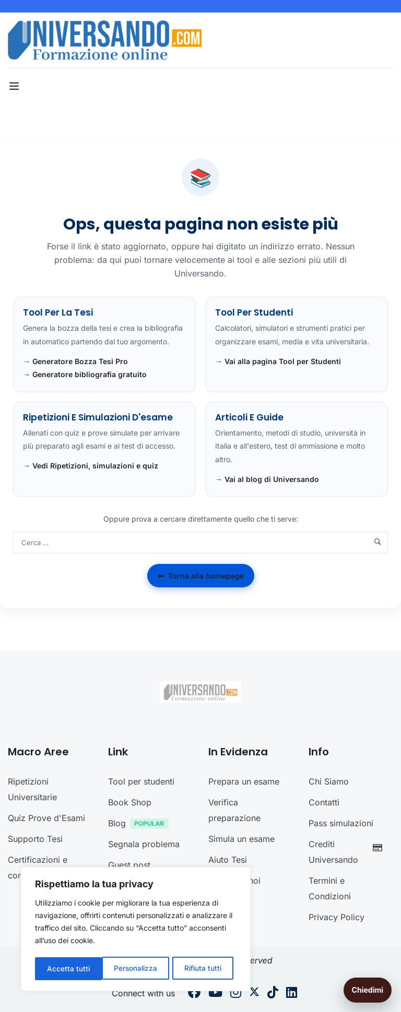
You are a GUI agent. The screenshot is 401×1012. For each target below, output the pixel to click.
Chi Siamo (329, 781)
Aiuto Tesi (227, 859)
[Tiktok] (272, 994)
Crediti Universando (348, 852)
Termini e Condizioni (330, 888)
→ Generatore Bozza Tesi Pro (75, 361)
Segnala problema (144, 844)
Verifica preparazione (234, 810)
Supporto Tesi (35, 839)
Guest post (129, 865)
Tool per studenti (141, 781)
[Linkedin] (291, 994)
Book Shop (129, 802)
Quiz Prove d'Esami (46, 818)
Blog (141, 824)
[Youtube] (215, 994)
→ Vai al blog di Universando (267, 479)
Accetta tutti (204, 968)
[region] (136, 930)
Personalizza (68, 968)
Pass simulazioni (341, 823)
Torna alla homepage (201, 576)
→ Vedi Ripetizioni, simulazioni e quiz (90, 465)
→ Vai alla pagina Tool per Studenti (278, 361)
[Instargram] (235, 994)
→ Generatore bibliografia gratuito (85, 374)
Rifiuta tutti (136, 968)
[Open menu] (15, 86)
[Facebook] (194, 994)
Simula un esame (241, 839)
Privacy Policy (336, 917)
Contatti (324, 802)
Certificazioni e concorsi (37, 867)
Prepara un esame (243, 781)
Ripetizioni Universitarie (32, 789)
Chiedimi (367, 989)
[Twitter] (254, 994)
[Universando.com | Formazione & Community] (105, 39)
